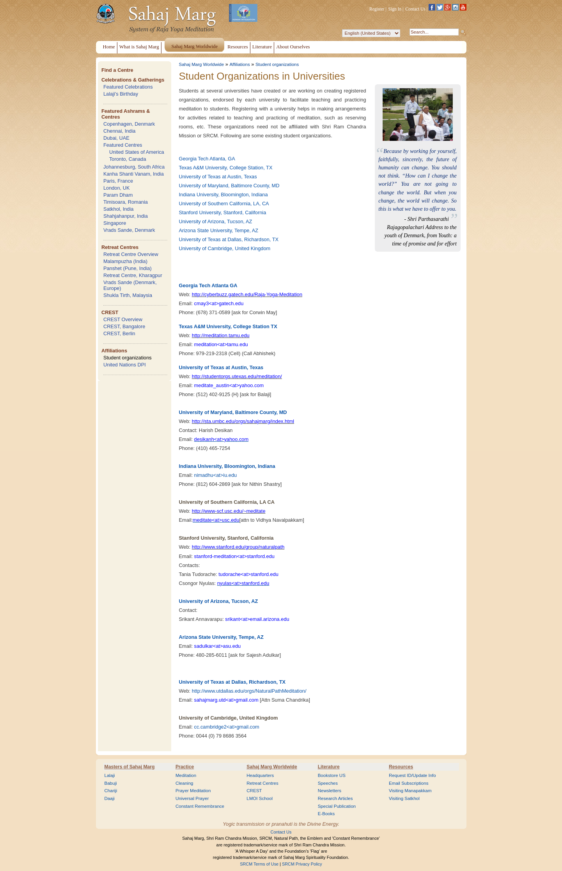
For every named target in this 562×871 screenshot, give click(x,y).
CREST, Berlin (119, 333)
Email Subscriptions (408, 783)
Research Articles (335, 798)
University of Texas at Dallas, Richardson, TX (229, 239)
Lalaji (110, 775)
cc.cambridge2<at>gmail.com (226, 727)
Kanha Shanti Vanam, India (133, 174)
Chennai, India (119, 131)
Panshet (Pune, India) (127, 268)
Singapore (114, 223)
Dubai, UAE (116, 138)
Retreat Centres (119, 247)
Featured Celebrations (128, 87)
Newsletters (329, 790)
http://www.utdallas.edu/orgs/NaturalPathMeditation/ (249, 691)
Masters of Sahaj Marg (130, 767)
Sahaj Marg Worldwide (201, 64)
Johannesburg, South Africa (134, 167)
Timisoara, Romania (125, 202)
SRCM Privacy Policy (302, 864)
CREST (109, 312)
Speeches (328, 783)
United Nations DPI (124, 365)
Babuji (111, 783)
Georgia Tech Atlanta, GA (207, 159)
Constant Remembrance (200, 806)
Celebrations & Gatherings (132, 80)
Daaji (110, 798)
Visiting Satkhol (404, 798)
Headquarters (260, 775)
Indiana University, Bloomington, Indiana (223, 194)
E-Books (326, 813)
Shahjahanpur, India (125, 216)
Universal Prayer (192, 798)
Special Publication (337, 806)
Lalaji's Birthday (120, 94)
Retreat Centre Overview (130, 254)
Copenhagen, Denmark (129, 124)
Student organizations (127, 358)
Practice (185, 767)
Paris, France (118, 181)
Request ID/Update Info (412, 775)
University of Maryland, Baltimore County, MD (229, 185)
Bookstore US (332, 775)
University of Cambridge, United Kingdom (225, 248)
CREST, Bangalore (124, 326)
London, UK (116, 188)
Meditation (186, 775)
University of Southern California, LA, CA (224, 203)
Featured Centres (122, 145)
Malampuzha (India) (125, 261)
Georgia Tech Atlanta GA (208, 285)
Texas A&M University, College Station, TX (226, 168)
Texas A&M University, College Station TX (228, 326)
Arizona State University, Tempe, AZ (219, 230)
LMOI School (259, 798)
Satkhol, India (118, 209)
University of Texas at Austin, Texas (218, 177)
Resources (401, 767)
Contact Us (415, 9)
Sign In (395, 9)
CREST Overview (122, 319)
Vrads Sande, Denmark (129, 230)
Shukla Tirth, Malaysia (127, 295)
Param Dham (118, 195)
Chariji (111, 790)
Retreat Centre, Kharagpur (132, 275)
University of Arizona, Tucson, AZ (215, 221)
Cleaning (184, 783)
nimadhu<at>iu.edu (215, 475)
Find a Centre (117, 70)
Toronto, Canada (127, 159)
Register (376, 9)
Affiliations (114, 351)
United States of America (136, 152)
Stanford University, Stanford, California (222, 212)
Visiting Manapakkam (410, 790)
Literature (329, 767)
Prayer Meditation (193, 790)
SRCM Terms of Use (259, 864)
